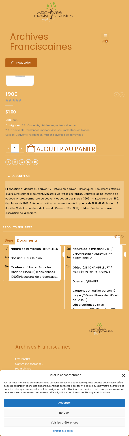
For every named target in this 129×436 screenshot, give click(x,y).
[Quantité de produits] (15, 148)
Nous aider (21, 63)
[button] (123, 375)
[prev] (116, 94)
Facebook (8, 162)
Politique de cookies (63, 430)
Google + (28, 162)
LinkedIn (22, 162)
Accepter (64, 403)
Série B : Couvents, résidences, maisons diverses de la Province (44, 135)
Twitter (15, 162)
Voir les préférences (64, 422)
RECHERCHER (23, 369)
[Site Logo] (53, 12)
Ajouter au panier (65, 149)
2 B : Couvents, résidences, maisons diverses (49, 125)
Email (35, 162)
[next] (121, 94)
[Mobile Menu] (105, 36)
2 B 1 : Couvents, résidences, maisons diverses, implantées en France (47, 130)
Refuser (64, 412)
